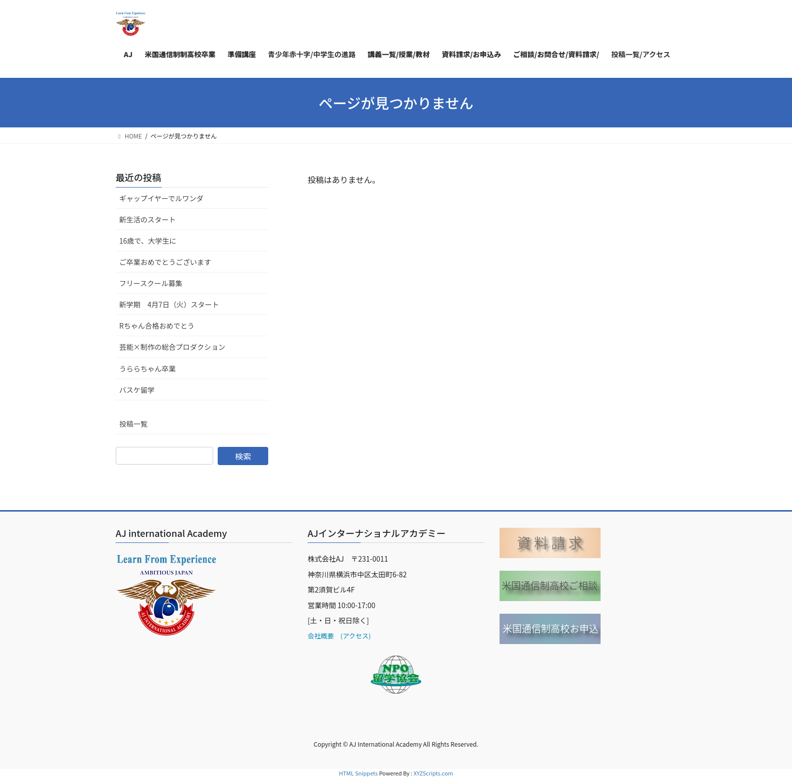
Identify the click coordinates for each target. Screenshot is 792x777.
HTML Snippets (358, 773)
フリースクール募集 (150, 283)
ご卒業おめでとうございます (165, 262)
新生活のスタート (147, 219)
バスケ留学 (137, 390)
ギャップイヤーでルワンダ (161, 198)
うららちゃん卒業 (147, 368)
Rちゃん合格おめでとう (156, 326)
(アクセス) (352, 636)
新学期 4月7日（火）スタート (169, 304)
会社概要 (321, 636)
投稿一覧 (133, 424)
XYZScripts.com (433, 773)
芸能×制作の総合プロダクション (172, 347)
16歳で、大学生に (147, 241)
